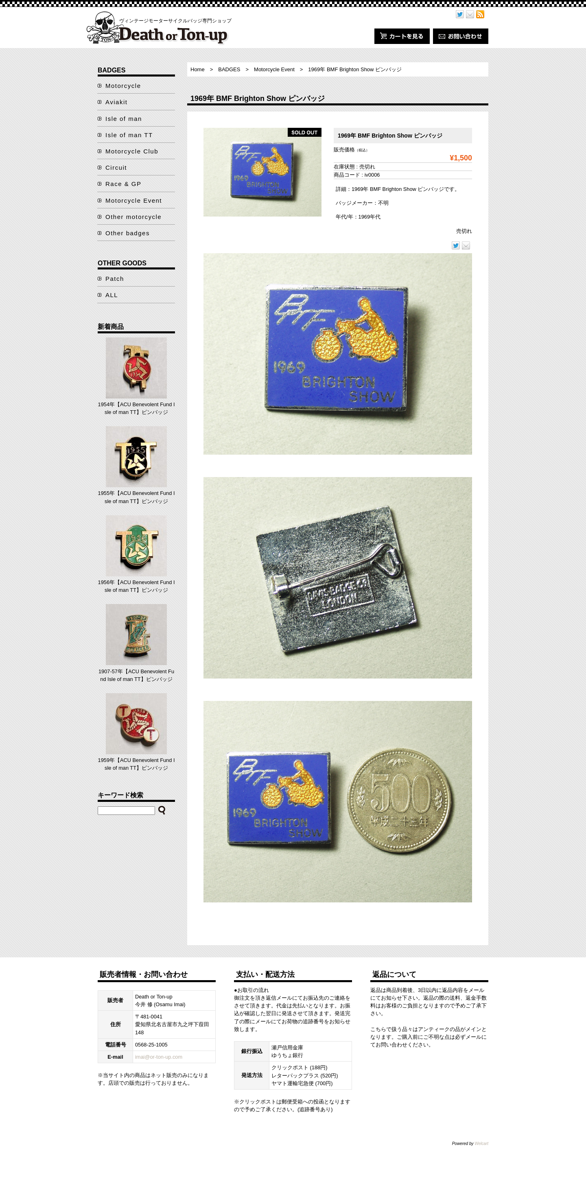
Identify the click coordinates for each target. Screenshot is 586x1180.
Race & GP (123, 183)
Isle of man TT (129, 134)
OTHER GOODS (122, 263)
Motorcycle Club (131, 151)
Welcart (481, 1143)
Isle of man (123, 118)
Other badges (127, 233)
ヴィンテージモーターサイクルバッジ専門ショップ (175, 21)
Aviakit (116, 102)
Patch (114, 278)
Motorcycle (123, 85)
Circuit (116, 167)
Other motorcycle (133, 216)
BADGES (229, 69)
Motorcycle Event (274, 69)
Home (197, 69)
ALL (111, 294)
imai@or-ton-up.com (158, 1057)
